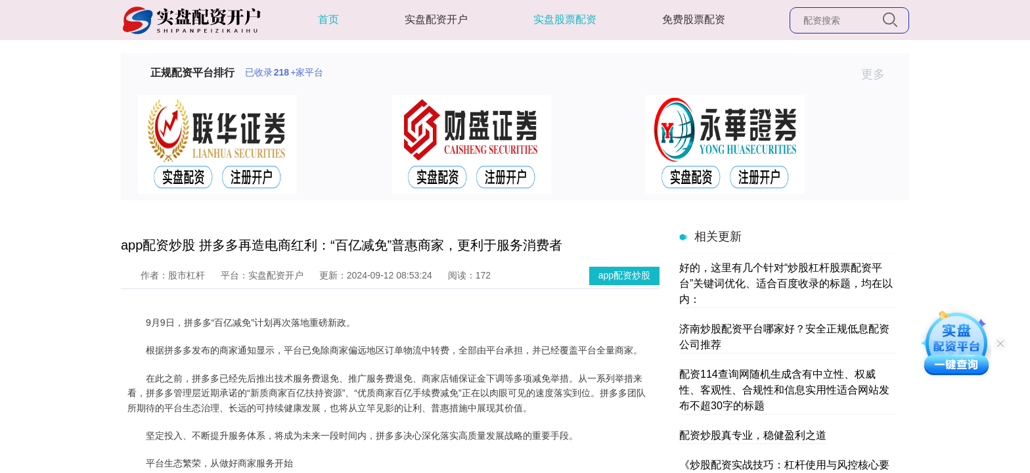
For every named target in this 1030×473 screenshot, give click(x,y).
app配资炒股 (624, 275)
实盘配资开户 (436, 19)
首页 (328, 19)
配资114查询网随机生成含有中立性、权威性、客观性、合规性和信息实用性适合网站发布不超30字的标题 (784, 390)
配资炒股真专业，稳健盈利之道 (752, 435)
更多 (878, 74)
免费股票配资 (693, 19)
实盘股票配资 (564, 19)
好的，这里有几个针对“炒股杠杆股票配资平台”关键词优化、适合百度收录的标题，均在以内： (786, 283)
